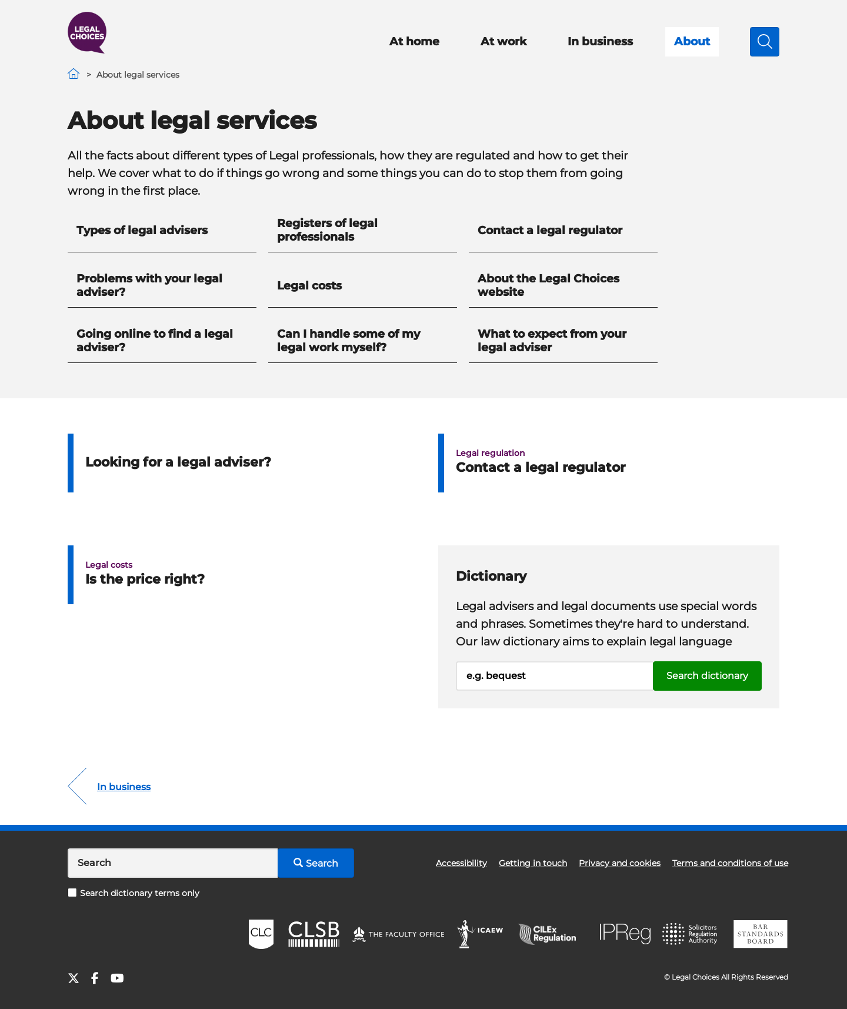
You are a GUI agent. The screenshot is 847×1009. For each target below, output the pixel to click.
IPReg (625, 934)
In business (600, 41)
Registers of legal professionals (327, 230)
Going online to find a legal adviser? (154, 340)
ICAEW (481, 934)
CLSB (313, 934)
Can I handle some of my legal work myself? (348, 340)
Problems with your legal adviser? (149, 285)
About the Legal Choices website (548, 285)
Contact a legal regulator (550, 230)
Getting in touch (533, 863)
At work (503, 41)
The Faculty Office (398, 934)
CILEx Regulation (553, 934)
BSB (760, 934)
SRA (691, 934)
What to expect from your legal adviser (552, 340)
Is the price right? (145, 579)
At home (414, 41)
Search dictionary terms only (133, 893)
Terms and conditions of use (730, 863)
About (692, 41)
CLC (261, 934)
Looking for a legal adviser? (178, 462)
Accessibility (461, 863)
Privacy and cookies (620, 863)
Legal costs (309, 285)
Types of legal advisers (142, 230)
